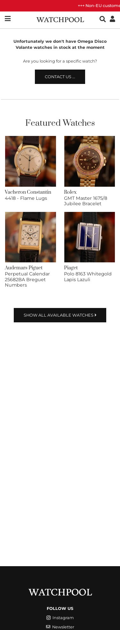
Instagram (60, 617)
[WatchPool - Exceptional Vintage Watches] (60, 19)
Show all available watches (60, 315)
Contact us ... (60, 76)
